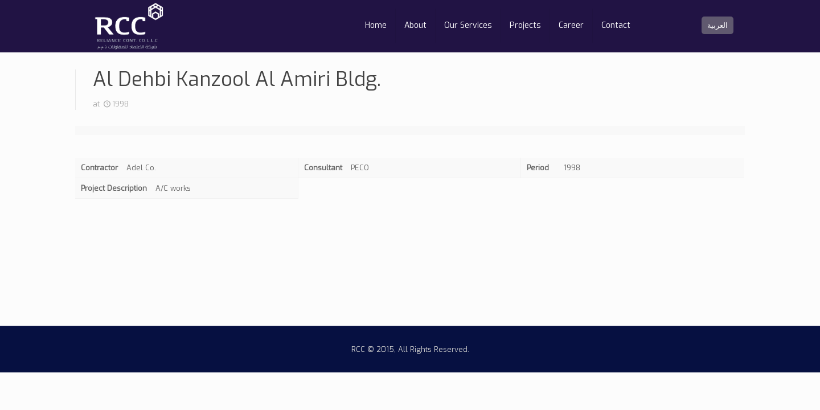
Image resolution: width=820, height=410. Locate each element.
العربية (717, 25)
